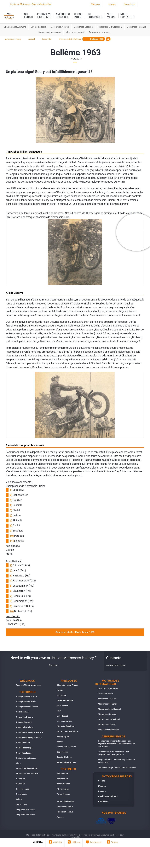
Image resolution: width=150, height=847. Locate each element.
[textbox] (108, 39)
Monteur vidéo (63, 784)
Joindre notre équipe (116, 665)
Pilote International (65, 801)
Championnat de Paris (26, 701)
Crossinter (78, 16)
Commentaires (95, 842)
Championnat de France (26, 696)
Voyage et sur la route (66, 762)
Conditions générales (107, 796)
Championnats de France (27, 707)
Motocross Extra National (110, 27)
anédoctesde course (63, 16)
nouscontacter (127, 16)
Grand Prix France (24, 753)
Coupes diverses (23, 722)
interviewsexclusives (44, 16)
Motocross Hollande (136, 27)
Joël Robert (62, 716)
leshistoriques (95, 16)
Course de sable (38, 27)
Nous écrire (129, 4)
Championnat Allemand (15, 27)
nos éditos (28, 16)
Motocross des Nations (26, 768)
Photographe (63, 789)
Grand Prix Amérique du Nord (29, 732)
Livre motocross (64, 721)
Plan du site (103, 801)
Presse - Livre (22, 789)
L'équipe (112, 4)
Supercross (21, 804)
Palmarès (20, 779)
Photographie (63, 736)
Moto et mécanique (65, 726)
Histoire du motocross (26, 758)
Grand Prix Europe (24, 748)
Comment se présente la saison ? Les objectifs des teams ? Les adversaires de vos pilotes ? (116, 744)
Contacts (102, 791)
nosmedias (111, 16)
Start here (53, 665)
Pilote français (63, 794)
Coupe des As (22, 712)
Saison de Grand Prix (66, 747)
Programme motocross (100, 32)
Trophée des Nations (25, 809)
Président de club (65, 807)
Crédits (101, 781)
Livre (18, 763)
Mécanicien (62, 773)
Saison (19, 799)
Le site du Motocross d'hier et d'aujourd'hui (30, 4)
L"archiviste (57, 842)
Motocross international (50, 32)
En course (61, 695)
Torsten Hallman (64, 757)
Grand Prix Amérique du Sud (29, 737)
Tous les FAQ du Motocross (28, 685)
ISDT (59, 711)
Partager (114, 842)
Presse (60, 817)
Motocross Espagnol (83, 27)
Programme (21, 794)
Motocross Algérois (60, 27)
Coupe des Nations (24, 717)
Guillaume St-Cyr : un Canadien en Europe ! (117, 767)
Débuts (60, 690)
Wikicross (95, 4)
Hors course (62, 706)
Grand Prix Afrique (24, 727)
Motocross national (75, 32)
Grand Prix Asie (23, 743)
